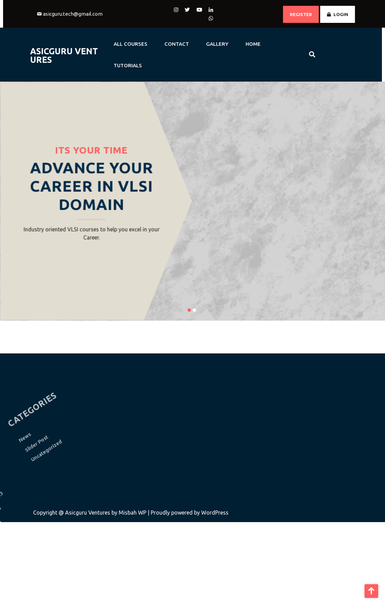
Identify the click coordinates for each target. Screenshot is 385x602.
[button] (189, 310)
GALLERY (205, 44)
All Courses (118, 44)
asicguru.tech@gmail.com (85, 14)
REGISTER (313, 14)
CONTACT (164, 44)
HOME (240, 44)
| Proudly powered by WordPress (188, 512)
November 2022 (17, 583)
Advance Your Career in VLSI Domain (91, 186)
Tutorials (115, 65)
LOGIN (349, 14)
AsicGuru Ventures (52, 55)
